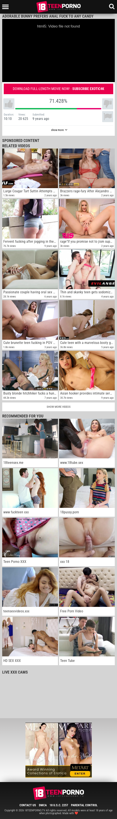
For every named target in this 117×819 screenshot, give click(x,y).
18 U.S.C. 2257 (59, 805)
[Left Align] (6, 7)
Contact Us (27, 805)
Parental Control (84, 805)
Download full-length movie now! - (58, 89)
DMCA (43, 805)
